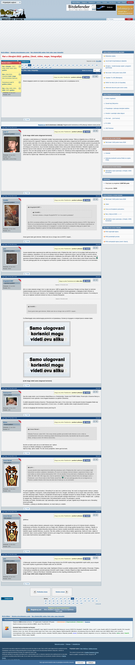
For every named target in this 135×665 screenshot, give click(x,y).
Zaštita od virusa (93, 648)
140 (93, 601)
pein (4, 249)
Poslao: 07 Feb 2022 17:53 (10, 511)
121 (30, 65)
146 (30, 67)
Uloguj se (84, 2)
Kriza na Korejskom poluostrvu (114, 155)
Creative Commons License (92, 652)
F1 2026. (108, 265)
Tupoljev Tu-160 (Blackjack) (113, 220)
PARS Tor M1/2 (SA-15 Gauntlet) (115, 225)
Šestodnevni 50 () (8, 83)
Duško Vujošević (110, 241)
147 (34, 67)
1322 (50, 67)
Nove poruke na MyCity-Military (113, 194)
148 (38, 67)
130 (65, 65)
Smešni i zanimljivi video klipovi (115, 256)
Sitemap (68, 644)
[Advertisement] (67, 37)
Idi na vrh (98, 604)
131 (69, 65)
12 (96, 76)
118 (61, 598)
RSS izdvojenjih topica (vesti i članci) (116, 187)
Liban (107, 150)
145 (26, 67)
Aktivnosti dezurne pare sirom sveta (116, 230)
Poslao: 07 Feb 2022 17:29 (10, 456)
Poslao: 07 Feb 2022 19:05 (10, 554)
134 (81, 65)
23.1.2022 (98, 61)
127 (53, 65)
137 (93, 65)
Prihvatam (80, 662)
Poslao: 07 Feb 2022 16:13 (10, 127)
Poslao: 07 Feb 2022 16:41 (10, 244)
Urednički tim (76, 644)
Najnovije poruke (59, 644)
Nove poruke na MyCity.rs (111, 237)
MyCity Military (76, 2)
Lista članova (112, 2)
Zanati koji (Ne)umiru (111, 246)
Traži (119, 2)
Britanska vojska (110, 198)
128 (57, 65)
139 (89, 601)
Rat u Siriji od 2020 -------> (113, 160)
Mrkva (5, 422)
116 (53, 598)
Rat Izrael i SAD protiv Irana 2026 (115, 88)
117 (57, 598)
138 (97, 65)
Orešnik (107, 99)
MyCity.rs (85, 648)
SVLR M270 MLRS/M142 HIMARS (116, 203)
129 (61, 65)
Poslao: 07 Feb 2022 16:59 (10, 388)
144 (22, 67)
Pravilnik (105, 2)
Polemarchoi (7, 392)
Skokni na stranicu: (87, 70)
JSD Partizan (109, 270)
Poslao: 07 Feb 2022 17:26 (10, 418)
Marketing (130, 2)
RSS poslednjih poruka (112, 182)
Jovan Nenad (7, 460)
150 (46, 67)
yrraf (4, 132)
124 (41, 65)
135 (85, 65)
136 (89, 65)
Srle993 (5, 200)
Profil (27, 119)
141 (97, 601)
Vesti (81, 648)
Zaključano (25, 61)
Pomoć (124, 2)
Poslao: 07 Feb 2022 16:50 (10, 276)
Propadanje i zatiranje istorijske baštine (117, 251)
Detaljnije (87, 622)
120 (26, 65)
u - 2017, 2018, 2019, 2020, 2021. (9, 68)
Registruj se (92, 2)
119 (22, 65)
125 (45, 65)
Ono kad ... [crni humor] (112, 260)
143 (49, 603)
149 (42, 67)
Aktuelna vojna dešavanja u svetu (20, 52)
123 (37, 65)
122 (33, 65)
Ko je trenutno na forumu (12, 619)
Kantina (99, 2)
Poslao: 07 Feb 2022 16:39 (10, 196)
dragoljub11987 (8, 281)
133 (77, 65)
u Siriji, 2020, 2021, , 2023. (9, 89)
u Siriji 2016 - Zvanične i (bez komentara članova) (9, 76)
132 (73, 65)
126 (49, 65)
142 (46, 603)
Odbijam (90, 662)
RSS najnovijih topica (111, 177)
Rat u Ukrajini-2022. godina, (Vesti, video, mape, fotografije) (47, 52)
